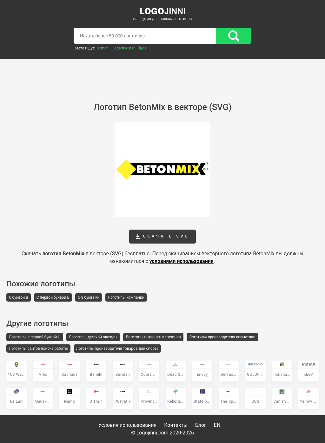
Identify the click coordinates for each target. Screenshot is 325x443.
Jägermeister (124, 48)
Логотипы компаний (126, 297)
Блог (200, 425)
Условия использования (127, 425)
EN (217, 425)
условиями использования (181, 261)
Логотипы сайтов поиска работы (38, 348)
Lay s (143, 48)
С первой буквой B (53, 297)
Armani (103, 48)
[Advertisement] (162, 76)
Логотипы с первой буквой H (35, 337)
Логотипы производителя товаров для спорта (117, 348)
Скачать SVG (162, 236)
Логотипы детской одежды (93, 337)
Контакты (175, 425)
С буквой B (18, 297)
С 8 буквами (89, 297)
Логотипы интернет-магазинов (153, 337)
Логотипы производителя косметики (222, 337)
